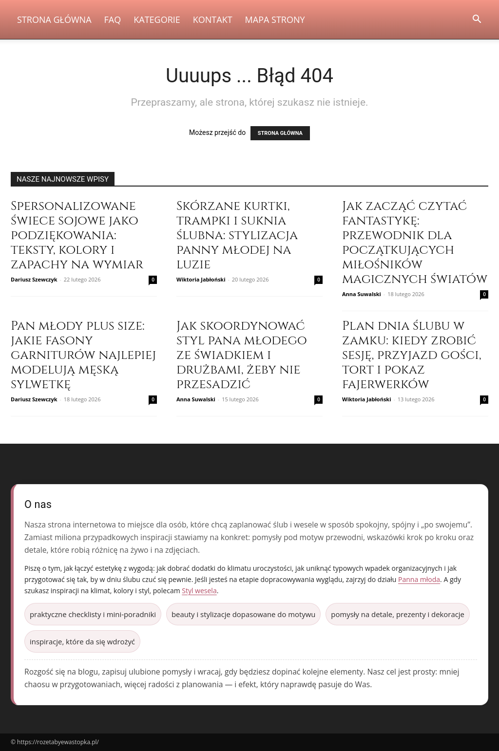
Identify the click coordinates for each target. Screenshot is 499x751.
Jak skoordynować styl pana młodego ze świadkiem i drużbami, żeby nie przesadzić (241, 355)
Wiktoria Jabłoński (201, 279)
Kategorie (157, 19)
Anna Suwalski (361, 294)
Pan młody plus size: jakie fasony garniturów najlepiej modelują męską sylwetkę (83, 355)
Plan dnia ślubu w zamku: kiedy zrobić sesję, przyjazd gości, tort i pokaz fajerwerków (411, 355)
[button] (476, 20)
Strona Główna (54, 19)
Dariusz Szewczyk (34, 279)
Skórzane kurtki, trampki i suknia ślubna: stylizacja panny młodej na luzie (237, 235)
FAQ (112, 19)
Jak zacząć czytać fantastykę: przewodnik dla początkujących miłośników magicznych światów (414, 243)
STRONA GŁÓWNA (280, 133)
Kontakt (212, 19)
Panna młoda (419, 579)
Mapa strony (275, 19)
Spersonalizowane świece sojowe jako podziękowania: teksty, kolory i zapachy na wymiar (77, 235)
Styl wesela (199, 590)
